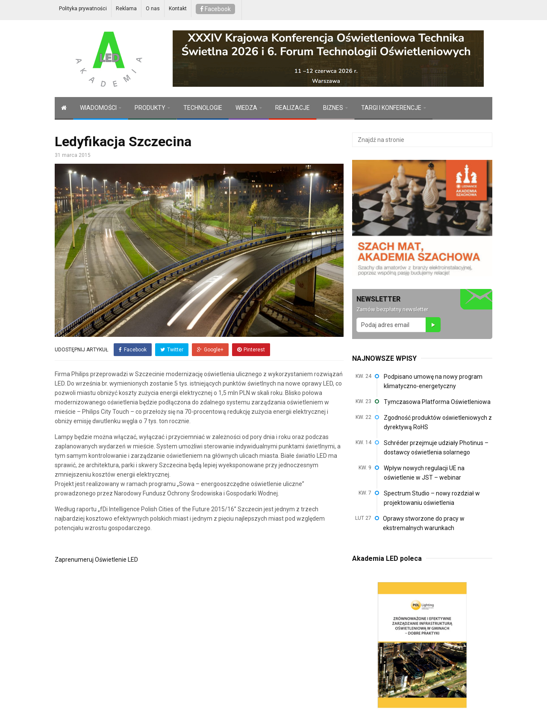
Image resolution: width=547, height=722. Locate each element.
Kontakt (178, 9)
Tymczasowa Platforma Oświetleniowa (437, 401)
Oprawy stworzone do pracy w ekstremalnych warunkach (424, 523)
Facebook (215, 9)
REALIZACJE (292, 107)
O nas (153, 9)
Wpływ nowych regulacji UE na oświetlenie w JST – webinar (424, 473)
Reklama (126, 9)
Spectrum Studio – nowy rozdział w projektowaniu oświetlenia (432, 498)
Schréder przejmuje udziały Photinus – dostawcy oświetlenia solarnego (436, 447)
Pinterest (251, 350)
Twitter (171, 350)
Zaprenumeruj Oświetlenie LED (96, 559)
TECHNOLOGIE (202, 107)
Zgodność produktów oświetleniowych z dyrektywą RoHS (438, 422)
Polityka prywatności (83, 9)
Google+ (210, 350)
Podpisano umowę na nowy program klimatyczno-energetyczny (433, 381)
